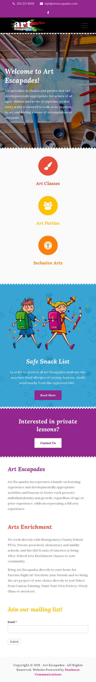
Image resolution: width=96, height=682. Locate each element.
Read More (48, 395)
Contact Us (48, 443)
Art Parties (47, 223)
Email (12, 622)
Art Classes (48, 183)
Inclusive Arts (48, 263)
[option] (48, 91)
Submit (14, 641)
